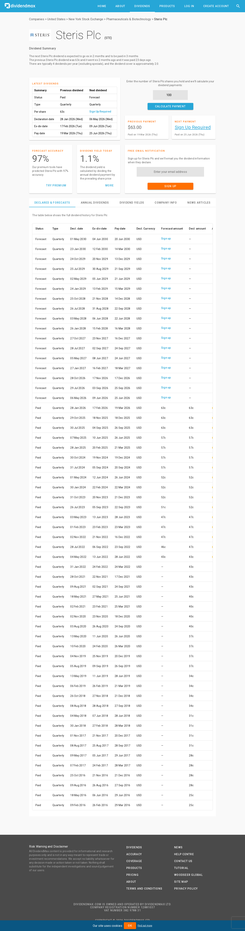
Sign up (166, 238)
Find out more (145, 925)
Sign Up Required (100, 111)
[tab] (102, 6)
